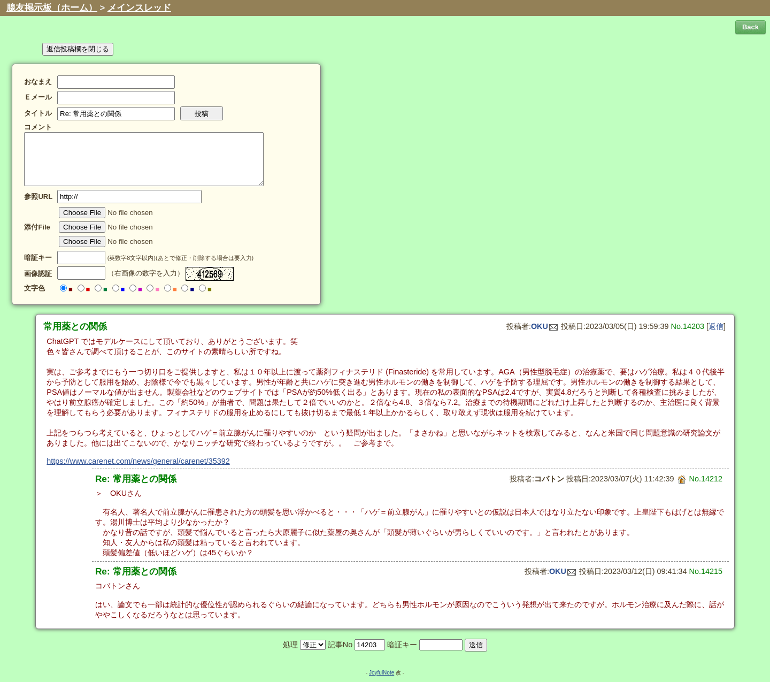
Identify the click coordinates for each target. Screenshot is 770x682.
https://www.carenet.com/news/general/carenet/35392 (138, 461)
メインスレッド (139, 8)
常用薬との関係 (75, 326)
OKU (544, 326)
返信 (716, 326)
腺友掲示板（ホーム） (51, 8)
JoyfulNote (381, 673)
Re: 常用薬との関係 (135, 478)
